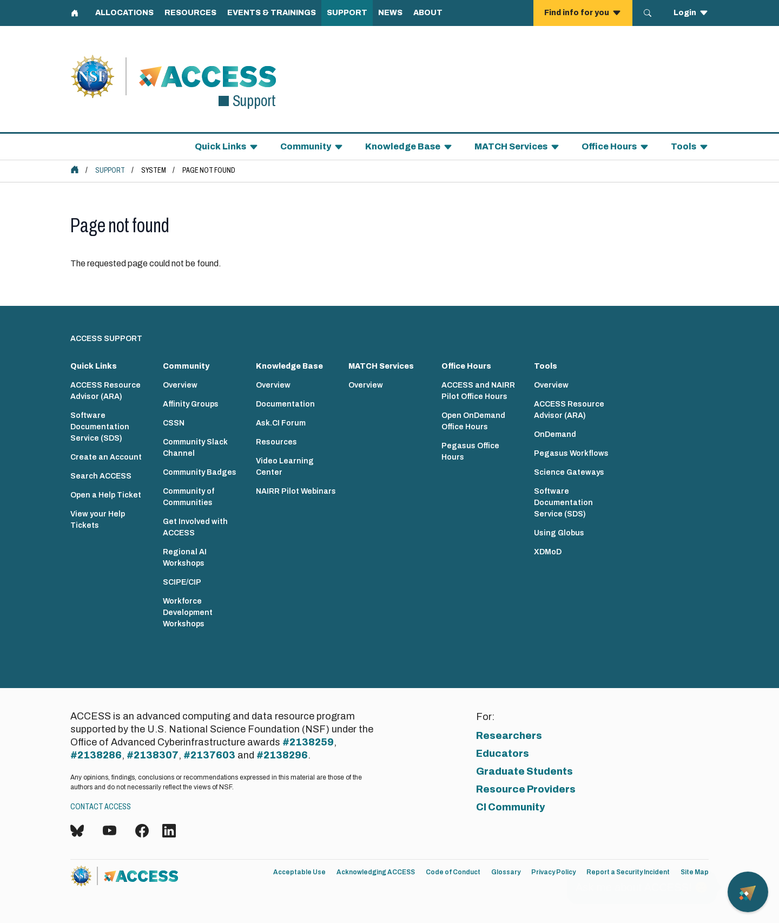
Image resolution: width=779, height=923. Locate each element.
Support (110, 170)
